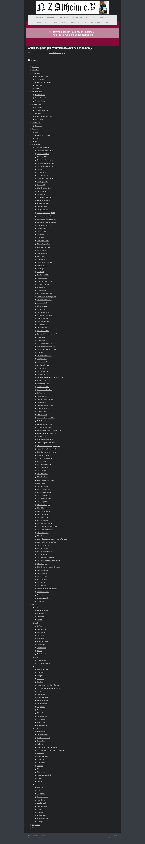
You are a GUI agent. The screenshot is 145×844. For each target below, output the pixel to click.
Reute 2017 (41, 309)
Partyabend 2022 (43, 154)
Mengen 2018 (42, 256)
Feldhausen (41, 719)
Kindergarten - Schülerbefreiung (48, 685)
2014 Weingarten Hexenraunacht (48, 561)
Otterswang (41, 772)
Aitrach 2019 (41, 231)
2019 (36, 623)
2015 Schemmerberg (44, 489)
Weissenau (41, 722)
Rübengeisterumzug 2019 (46, 213)
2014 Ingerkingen (43, 548)
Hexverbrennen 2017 (44, 300)
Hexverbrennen (42, 669)
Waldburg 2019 (42, 237)
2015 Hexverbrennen (44, 464)
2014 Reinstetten (43, 545)
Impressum (36, 825)
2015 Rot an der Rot (44, 511)
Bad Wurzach (41, 654)
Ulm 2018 (40, 272)
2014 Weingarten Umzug (45, 557)
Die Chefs (38, 107)
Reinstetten (41, 753)
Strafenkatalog (40, 101)
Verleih (34, 141)
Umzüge (35, 129)
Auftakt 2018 (41, 660)
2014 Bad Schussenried (45, 529)
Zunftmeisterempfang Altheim (47, 747)
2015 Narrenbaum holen (45, 480)
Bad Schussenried (43, 738)
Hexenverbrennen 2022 (45, 151)
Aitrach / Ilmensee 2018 (45, 262)
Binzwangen (41, 644)
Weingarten (41, 763)
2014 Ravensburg (43, 533)
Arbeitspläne (41, 290)
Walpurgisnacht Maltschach (46, 346)
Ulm (38, 790)
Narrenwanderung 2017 (45, 293)
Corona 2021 (41, 172)
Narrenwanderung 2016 (45, 343)
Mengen (40, 676)
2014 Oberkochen (43, 570)
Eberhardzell (41, 648)
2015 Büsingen (42, 461)
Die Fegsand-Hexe (41, 76)
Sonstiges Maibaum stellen (46, 219)
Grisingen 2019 (42, 250)
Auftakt (39, 778)
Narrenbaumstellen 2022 (45, 163)
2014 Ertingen (42, 564)
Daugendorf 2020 (43, 210)
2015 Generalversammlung (46, 452)
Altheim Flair (36, 123)
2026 (36, 138)
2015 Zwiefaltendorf (44, 498)
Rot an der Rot (42, 716)
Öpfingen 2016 (42, 393)
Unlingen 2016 (42, 362)
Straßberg (40, 682)
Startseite (35, 67)
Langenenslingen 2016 (45, 399)
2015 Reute (41, 483)
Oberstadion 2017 (43, 331)
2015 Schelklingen (43, 505)
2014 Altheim (41, 582)
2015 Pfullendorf (42, 467)
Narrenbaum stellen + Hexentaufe (48, 688)
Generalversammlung (44, 595)
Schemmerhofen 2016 (44, 390)
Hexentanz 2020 (42, 191)
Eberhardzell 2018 (43, 275)
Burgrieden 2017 (43, 325)
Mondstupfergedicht (44, 82)
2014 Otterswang (43, 576)
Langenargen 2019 (43, 247)
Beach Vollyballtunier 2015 (46, 443)
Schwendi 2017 (42, 340)
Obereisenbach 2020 (44, 188)
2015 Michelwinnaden (44, 492)
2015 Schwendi (42, 520)
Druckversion (34, 836)
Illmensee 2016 (42, 368)
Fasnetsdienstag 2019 (44, 225)
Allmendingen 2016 (43, 384)
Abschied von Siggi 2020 (45, 175)
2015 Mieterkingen (43, 495)
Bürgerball (40, 601)
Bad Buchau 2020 (43, 203)
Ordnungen (38, 85)
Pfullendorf (41, 672)
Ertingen (40, 766)
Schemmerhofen (42, 756)
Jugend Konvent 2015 (44, 424)
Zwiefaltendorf (42, 703)
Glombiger (40, 269)
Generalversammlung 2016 (46, 349)
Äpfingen (40, 744)
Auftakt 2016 (41, 411)
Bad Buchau (41, 617)
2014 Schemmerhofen (44, 551)
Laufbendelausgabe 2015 (46, 418)
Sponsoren (38, 126)
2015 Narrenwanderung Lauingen (48, 446)
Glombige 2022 (42, 157)
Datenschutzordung (41, 98)
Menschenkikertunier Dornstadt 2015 (49, 430)
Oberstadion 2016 (43, 371)
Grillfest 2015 (41, 436)
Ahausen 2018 (42, 287)
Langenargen (41, 629)
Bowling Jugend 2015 (44, 427)
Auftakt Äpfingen (42, 725)
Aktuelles (35, 70)
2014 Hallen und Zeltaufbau (46, 542)
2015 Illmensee (42, 474)
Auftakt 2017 (41, 337)
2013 (36, 784)
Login (115, 836)
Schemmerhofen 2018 (44, 281)
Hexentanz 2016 (42, 396)
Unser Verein (36, 73)
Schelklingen (41, 613)
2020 (36, 607)
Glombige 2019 (42, 234)
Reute (39, 691)
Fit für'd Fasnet (42, 415)
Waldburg (40, 638)
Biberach (40, 713)
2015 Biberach (42, 508)
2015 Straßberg (42, 477)
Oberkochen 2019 (43, 241)
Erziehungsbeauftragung (43, 116)
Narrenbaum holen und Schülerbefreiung (51, 750)
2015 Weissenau (43, 517)
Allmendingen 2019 (43, 244)
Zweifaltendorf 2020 (44, 197)
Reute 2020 (41, 185)
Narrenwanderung (43, 592)
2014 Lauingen (42, 579)
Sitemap (43, 836)
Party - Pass (39, 119)
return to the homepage (57, 53)
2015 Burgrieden (43, 502)
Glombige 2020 (42, 182)
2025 (36, 132)
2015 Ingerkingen (43, 486)
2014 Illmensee (42, 554)
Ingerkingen (41, 694)
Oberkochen (41, 635)
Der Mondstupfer (40, 79)
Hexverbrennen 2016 (44, 356)
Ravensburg (41, 741)
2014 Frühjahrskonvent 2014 (47, 526)
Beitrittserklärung (40, 95)
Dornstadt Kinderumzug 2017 (47, 334)
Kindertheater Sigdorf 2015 (46, 433)
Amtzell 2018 (41, 266)
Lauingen (40, 620)
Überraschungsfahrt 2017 (46, 315)
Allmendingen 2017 (43, 321)
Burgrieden (41, 707)
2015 (36, 666)
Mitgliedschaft (37, 92)
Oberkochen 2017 (43, 318)
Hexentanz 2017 (42, 328)
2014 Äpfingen (42, 536)
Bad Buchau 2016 (43, 387)
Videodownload (42, 598)
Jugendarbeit (36, 113)
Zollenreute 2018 (43, 284)
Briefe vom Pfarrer (43, 455)
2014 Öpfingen (42, 573)
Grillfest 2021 (41, 169)
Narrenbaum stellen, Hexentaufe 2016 (50, 377)
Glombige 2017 (42, 306)
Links (34, 828)
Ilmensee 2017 (42, 303)
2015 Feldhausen (43, 514)
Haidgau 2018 (42, 278)
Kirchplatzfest (41, 731)
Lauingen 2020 (42, 206)
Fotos (34, 604)
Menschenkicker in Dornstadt (47, 588)
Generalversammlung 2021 (46, 166)
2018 (36, 657)
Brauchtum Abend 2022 (45, 160)
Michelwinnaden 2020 (44, 200)
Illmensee (40, 679)
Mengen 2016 (42, 359)
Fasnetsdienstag (42, 253)
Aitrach (39, 651)
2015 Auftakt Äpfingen (44, 523)
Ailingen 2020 (41, 194)
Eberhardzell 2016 (43, 380)
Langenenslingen (43, 806)
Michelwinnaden (42, 610)
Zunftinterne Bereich (42, 147)
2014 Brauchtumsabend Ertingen (48, 567)
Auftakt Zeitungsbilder (44, 775)
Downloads (36, 144)
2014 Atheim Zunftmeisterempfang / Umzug (52, 539)
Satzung (37, 88)
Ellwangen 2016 (42, 402)
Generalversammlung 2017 (46, 297)
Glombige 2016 (42, 374)
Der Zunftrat (36, 104)
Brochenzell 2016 (43, 365)
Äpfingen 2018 (42, 259)
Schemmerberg (42, 641)
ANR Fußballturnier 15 (44, 421)
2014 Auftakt (41, 585)
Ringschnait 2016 (43, 408)
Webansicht (113, 838)
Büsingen (40, 822)
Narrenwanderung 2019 (45, 216)
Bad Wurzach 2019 (43, 228)
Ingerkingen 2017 (43, 312)
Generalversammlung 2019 (46, 222)
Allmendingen (41, 632)
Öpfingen (40, 626)
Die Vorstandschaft (41, 110)
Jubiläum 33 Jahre (43, 135)
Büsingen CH (41, 352)
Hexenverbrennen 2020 (45, 178)
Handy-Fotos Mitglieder (45, 458)
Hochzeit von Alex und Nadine (47, 449)
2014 (36, 728)
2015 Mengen (42, 470)
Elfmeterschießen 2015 (45, 439)
